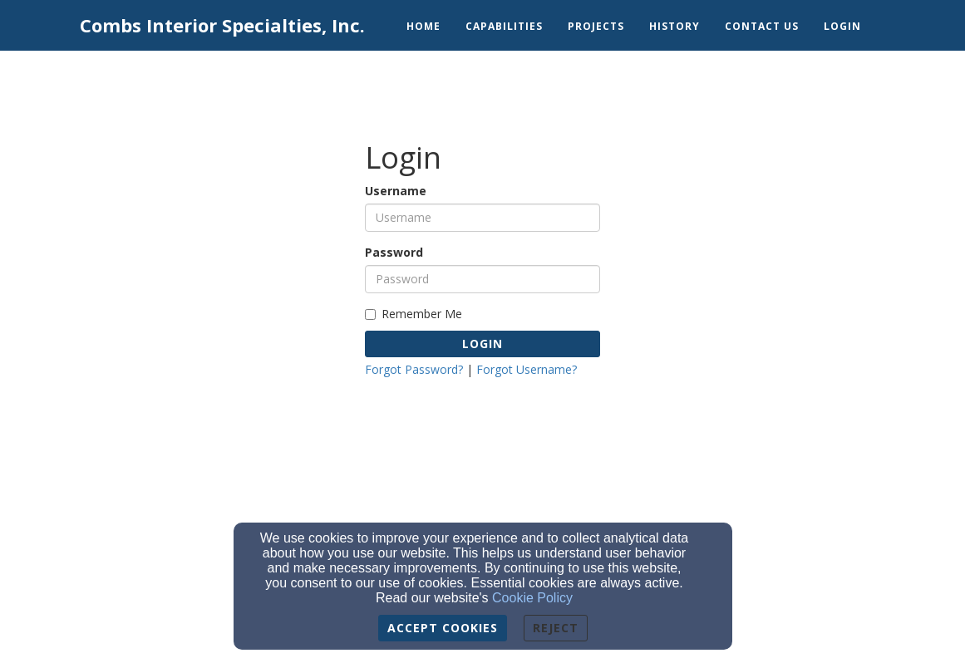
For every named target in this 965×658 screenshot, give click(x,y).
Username (395, 191)
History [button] (674, 26)
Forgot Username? (526, 369)
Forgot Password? (414, 369)
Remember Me (413, 314)
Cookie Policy (532, 598)
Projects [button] (596, 26)
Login (482, 343)
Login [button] (842, 26)
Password (394, 252)
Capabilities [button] (504, 26)
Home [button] (423, 26)
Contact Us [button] (762, 26)
